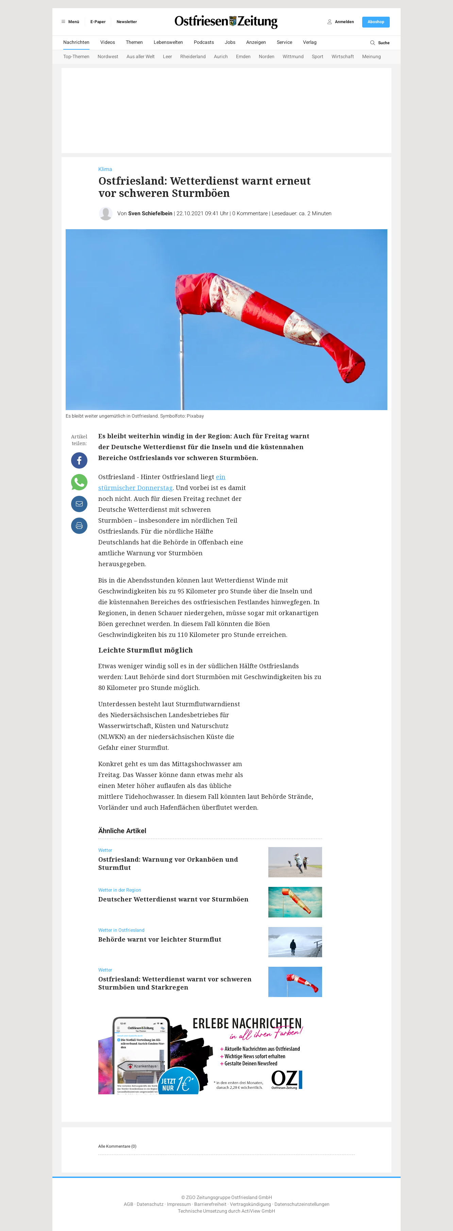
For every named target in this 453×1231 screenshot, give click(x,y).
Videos (107, 42)
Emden (243, 56)
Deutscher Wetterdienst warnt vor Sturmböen (173, 899)
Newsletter (127, 21)
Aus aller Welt (141, 56)
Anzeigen (256, 42)
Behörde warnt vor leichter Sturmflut (159, 939)
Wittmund (293, 56)
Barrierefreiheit (210, 1204)
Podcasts (204, 42)
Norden (266, 56)
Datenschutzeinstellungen (302, 1204)
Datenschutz (150, 1204)
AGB (128, 1204)
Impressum (179, 1204)
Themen (134, 42)
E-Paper (97, 21)
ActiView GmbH (258, 1211)
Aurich (221, 56)
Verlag (310, 42)
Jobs (230, 42)
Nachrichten (76, 42)
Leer (167, 56)
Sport (317, 56)
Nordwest (108, 56)
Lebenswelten (168, 42)
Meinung (371, 56)
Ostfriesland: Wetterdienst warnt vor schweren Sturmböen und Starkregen (175, 983)
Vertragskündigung (250, 1204)
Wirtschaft (343, 56)
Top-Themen (76, 56)
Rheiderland (193, 56)
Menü (69, 22)
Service (284, 42)
